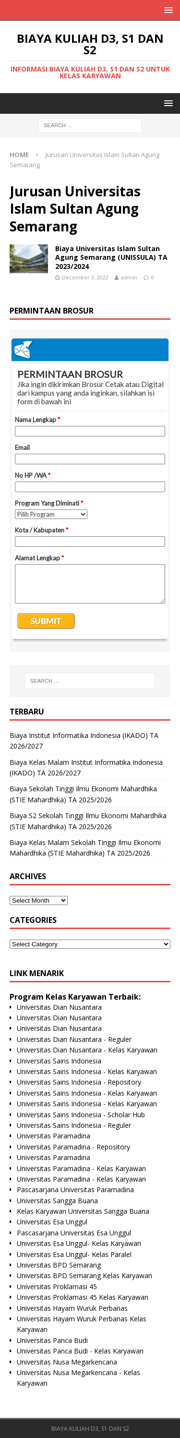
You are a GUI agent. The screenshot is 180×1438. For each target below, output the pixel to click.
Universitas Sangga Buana (57, 1200)
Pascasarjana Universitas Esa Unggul (74, 1232)
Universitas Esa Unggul (52, 1221)
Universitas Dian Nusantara (59, 1007)
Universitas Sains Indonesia (59, 1060)
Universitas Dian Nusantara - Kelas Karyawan (87, 1049)
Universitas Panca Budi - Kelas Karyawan (80, 1350)
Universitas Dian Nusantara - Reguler (74, 1039)
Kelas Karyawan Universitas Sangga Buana (83, 1211)
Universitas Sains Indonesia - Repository (79, 1082)
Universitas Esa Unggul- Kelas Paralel (74, 1254)
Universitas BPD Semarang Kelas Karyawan (84, 1275)
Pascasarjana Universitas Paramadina (75, 1189)
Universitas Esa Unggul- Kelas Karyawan (79, 1243)
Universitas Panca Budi (52, 1340)
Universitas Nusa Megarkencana (67, 1361)
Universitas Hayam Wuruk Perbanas (72, 1308)
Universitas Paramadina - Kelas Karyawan (81, 1168)
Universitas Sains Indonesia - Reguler (74, 1125)
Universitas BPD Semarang (59, 1264)
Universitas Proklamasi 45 (57, 1286)
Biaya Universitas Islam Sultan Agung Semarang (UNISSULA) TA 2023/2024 (111, 257)
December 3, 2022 (85, 277)
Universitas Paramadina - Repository (73, 1146)
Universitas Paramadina (53, 1135)
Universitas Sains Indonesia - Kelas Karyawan (87, 1071)
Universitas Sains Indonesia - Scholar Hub (81, 1114)
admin (129, 277)
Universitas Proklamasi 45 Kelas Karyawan (82, 1297)
